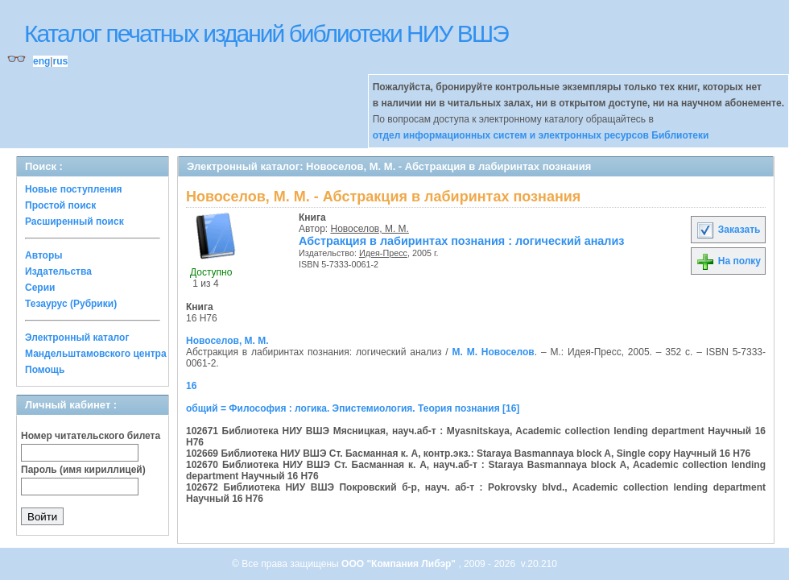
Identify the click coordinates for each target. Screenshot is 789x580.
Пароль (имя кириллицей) (83, 469)
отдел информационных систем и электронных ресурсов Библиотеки (541, 135)
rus (60, 61)
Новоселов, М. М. (370, 228)
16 (191, 386)
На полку (728, 261)
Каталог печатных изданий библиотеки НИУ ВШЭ (266, 33)
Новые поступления (73, 189)
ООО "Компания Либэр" (399, 564)
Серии (40, 287)
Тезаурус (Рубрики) (71, 303)
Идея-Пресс (383, 253)
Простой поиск (60, 205)
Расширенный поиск (74, 221)
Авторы (44, 255)
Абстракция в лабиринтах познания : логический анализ (462, 240)
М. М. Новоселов (493, 352)
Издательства (58, 271)
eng (41, 61)
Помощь (44, 369)
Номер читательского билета (90, 435)
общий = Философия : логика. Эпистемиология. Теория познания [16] (352, 408)
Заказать (728, 229)
